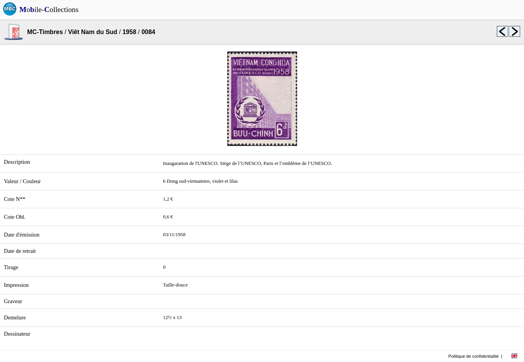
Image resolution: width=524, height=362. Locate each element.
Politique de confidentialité (473, 356)
